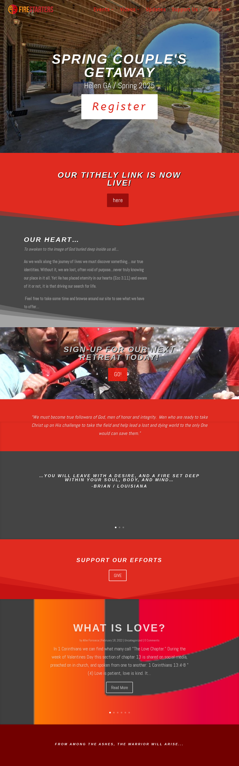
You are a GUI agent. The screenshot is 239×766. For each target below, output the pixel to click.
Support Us (185, 10)
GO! (117, 374)
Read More (119, 695)
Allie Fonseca (91, 649)
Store (214, 10)
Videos (128, 10)
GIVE (118, 575)
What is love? (119, 636)
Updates (156, 10)
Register (119, 106)
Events (101, 10)
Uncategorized (133, 649)
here (118, 200)
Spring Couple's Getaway (119, 66)
